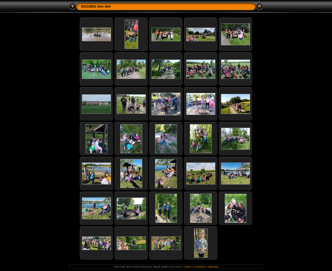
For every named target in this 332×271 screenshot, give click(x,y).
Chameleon (200, 266)
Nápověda (213, 266)
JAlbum (187, 266)
